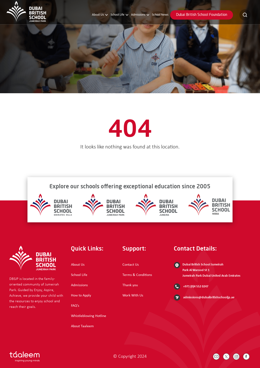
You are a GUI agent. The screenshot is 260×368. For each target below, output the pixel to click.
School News (160, 15)
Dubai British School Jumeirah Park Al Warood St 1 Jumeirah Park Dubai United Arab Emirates (207, 270)
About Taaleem (82, 326)
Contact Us (130, 265)
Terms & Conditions (137, 275)
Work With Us (132, 295)
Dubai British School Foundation (201, 15)
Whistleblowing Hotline (88, 316)
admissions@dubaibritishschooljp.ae (204, 297)
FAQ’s (75, 306)
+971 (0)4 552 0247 (191, 286)
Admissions (140, 15)
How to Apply (81, 295)
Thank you (130, 285)
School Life (119, 15)
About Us (100, 15)
